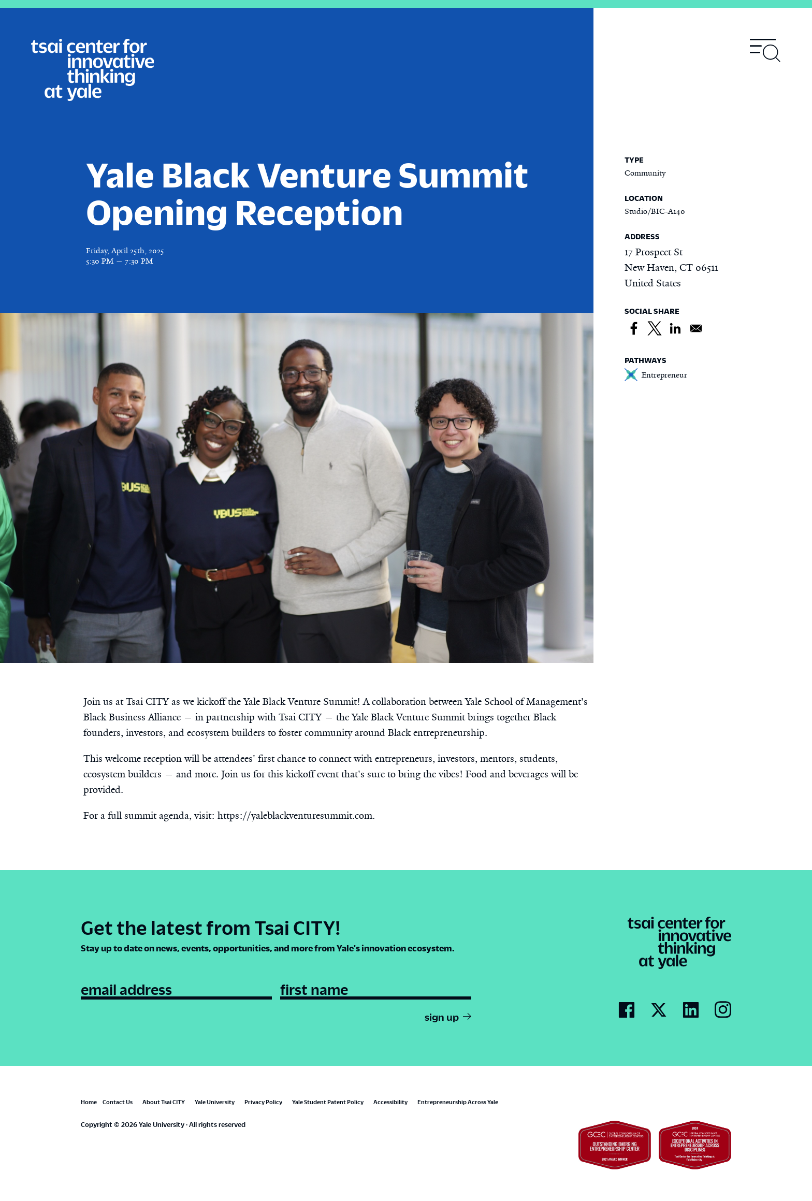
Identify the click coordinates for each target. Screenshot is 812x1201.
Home (89, 1101)
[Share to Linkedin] (675, 329)
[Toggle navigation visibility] (765, 50)
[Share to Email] (696, 329)
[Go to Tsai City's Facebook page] (626, 1010)
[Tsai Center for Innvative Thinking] (92, 70)
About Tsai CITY (163, 1101)
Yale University (215, 1101)
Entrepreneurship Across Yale (457, 1101)
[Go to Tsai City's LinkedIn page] (691, 1010)
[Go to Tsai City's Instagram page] (723, 1010)
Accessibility (390, 1101)
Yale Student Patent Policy (328, 1101)
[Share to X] (654, 329)
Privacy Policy (263, 1101)
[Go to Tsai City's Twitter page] (658, 1010)
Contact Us (118, 1101)
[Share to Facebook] (634, 329)
